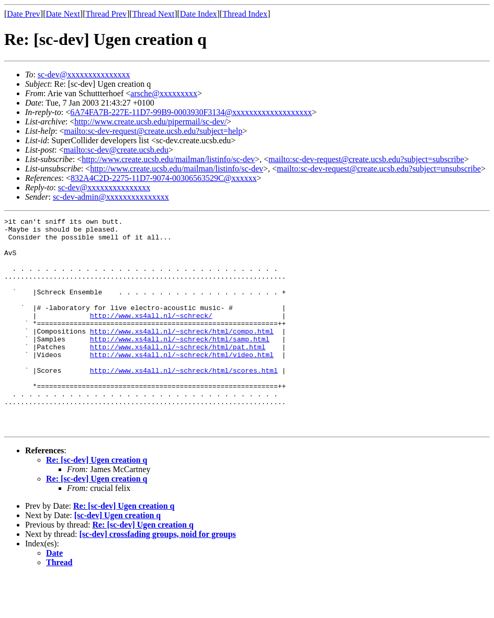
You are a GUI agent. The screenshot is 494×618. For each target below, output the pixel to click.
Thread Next (153, 13)
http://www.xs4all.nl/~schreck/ (151, 335)
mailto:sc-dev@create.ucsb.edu (115, 149)
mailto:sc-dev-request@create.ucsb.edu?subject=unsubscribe (379, 168)
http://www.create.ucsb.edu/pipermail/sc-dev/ (150, 121)
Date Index (198, 13)
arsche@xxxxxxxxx (163, 93)
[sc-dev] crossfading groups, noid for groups (158, 576)
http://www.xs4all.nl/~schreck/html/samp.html (180, 364)
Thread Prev (106, 13)
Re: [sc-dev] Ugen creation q (96, 502)
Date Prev (23, 13)
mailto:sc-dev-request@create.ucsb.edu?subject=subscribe (366, 159)
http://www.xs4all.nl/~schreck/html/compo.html (182, 354)
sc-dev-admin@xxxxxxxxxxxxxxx (111, 196)
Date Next (63, 13)
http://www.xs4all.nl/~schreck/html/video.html (182, 382)
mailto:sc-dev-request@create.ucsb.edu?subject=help (153, 131)
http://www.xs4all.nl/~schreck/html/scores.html (184, 401)
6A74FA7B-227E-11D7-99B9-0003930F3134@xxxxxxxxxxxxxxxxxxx (191, 112)
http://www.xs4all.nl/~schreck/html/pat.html (177, 373)
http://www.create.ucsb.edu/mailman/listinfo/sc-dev (168, 159)
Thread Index (244, 13)
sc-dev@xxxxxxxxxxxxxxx (84, 74)
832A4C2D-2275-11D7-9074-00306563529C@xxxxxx (163, 178)
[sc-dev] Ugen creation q (117, 557)
